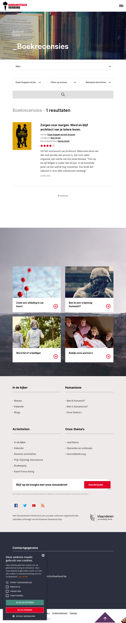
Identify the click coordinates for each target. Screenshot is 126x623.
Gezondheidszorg (75, 454)
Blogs (16, 412)
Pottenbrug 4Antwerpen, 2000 (33, 590)
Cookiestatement (59, 613)
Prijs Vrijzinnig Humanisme (28, 460)
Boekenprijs (20, 466)
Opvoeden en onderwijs (78, 448)
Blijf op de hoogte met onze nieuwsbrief (62, 484)
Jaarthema (72, 442)
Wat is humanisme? (76, 406)
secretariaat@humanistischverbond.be (45, 576)
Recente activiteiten (24, 454)
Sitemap (73, 613)
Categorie (50, 138)
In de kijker (19, 442)
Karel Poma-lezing (23, 471)
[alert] (25, 586)
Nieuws (17, 401)
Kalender (18, 406)
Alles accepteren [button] (25, 602)
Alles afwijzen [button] (24, 610)
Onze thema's (73, 412)
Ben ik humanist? (75, 401)
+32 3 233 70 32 (32, 564)
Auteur (57, 134)
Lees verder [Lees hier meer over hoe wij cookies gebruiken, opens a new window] (23, 576)
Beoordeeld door (54, 141)
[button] (25, 616)
